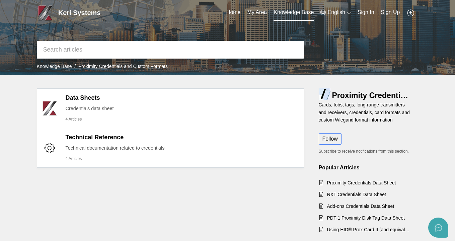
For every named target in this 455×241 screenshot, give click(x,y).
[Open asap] (438, 228)
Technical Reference (95, 137)
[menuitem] (366, 13)
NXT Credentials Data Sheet (356, 194)
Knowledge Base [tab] (294, 12)
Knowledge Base (54, 66)
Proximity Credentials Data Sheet (361, 182)
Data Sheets (83, 97)
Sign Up (390, 12)
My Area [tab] (257, 12)
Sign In (366, 12)
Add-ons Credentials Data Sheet (360, 206)
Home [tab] (233, 12)
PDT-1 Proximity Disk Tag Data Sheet (366, 218)
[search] (170, 50)
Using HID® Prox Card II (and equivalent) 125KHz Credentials (369, 229)
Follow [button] (330, 139)
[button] (335, 12)
